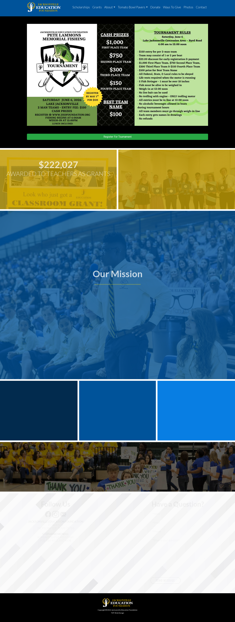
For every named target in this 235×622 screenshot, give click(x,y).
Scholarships (81, 7)
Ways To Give (172, 7)
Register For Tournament (117, 136)
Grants (97, 7)
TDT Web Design (117, 613)
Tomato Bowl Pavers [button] (131, 7)
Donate (155, 7)
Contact (201, 7)
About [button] (108, 7)
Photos (188, 7)
